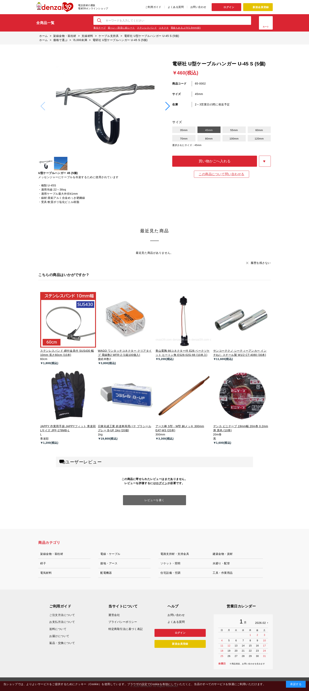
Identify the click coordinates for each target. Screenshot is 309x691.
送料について (57, 629)
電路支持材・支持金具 (174, 553)
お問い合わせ (198, 7)
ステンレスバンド (147, 27)
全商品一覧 (45, 23)
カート (266, 27)
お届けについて (59, 636)
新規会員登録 (261, 7)
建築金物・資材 (223, 553)
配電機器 (106, 572)
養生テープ (99, 27)
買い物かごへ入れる (215, 161)
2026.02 (260, 622)
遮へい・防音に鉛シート (121, 27)
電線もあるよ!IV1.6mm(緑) (186, 27)
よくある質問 (176, 7)
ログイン (228, 7)
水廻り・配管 (221, 563)
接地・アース (108, 563)
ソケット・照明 (170, 563)
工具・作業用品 (223, 572)
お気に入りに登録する (265, 161)
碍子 (43, 563)
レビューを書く (154, 500)
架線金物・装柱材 (51, 553)
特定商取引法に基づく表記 (125, 629)
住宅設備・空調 (170, 572)
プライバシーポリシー (122, 621)
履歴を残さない (261, 262)
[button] (167, 106)
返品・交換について (62, 642)
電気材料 (46, 572)
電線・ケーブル (110, 553)
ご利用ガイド (153, 7)
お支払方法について (62, 621)
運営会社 (114, 615)
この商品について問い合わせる (221, 174)
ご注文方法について (62, 615)
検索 (99, 20)
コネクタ (163, 27)
